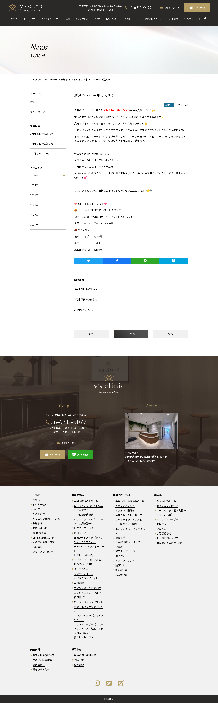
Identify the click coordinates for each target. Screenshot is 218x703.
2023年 (47, 205)
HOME (14, 18)
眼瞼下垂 (120, 537)
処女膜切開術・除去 (167, 538)
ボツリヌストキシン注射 (87, 587)
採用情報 (173, 18)
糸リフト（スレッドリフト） (90, 602)
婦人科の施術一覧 (166, 501)
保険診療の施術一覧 (85, 655)
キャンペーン (37, 112)
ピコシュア (80, 533)
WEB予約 (39, 533)
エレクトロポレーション (87, 592)
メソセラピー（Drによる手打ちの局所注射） (88, 562)
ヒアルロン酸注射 (83, 555)
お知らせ (128, 18)
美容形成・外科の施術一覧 (129, 501)
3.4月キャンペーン (84, 309)
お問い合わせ (172, 7)
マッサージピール (83, 573)
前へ (91, 334)
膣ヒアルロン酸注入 (167, 505)
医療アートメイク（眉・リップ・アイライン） (88, 539)
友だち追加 (83, 454)
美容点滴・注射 (41, 669)
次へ (170, 334)
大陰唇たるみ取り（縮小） (171, 543)
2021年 (47, 224)
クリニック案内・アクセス (151, 18)
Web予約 (200, 7)
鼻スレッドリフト (83, 637)
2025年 (47, 185)
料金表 (67, 18)
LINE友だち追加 (43, 537)
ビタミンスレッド (83, 528)
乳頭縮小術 (121, 575)
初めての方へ (112, 18)
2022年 (47, 215)
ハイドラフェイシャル (86, 578)
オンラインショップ (193, 18)
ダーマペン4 (81, 569)
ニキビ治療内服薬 (83, 514)
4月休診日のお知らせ (85, 299)
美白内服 (79, 583)
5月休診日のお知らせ (85, 289)
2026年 (47, 175)
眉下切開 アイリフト (126, 551)
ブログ (97, 18)
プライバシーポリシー (45, 552)
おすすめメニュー (49, 18)
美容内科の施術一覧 (43, 655)
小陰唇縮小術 (164, 533)
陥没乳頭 (120, 565)
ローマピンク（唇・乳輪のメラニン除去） (88, 508)
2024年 (47, 195)
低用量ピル (80, 597)
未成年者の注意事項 (43, 542)
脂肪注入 (120, 556)
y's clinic (110, 698)
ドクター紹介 (82, 18)
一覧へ (131, 334)
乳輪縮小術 (121, 570)
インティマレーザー (167, 519)
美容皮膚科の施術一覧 (86, 501)
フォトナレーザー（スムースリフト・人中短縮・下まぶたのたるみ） (88, 628)
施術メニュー (29, 18)
